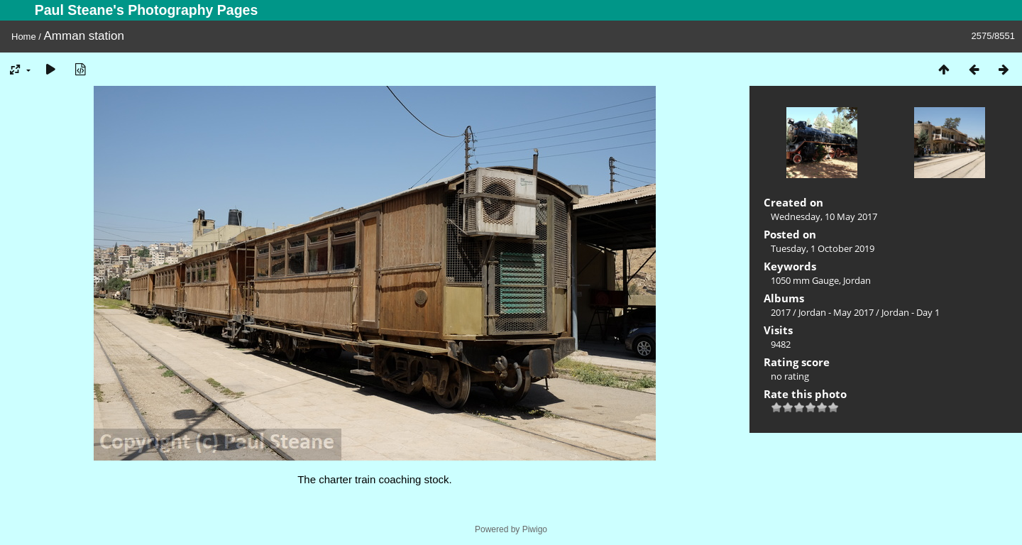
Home (23, 36)
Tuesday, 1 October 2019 (822, 248)
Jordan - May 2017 (836, 312)
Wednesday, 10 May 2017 (824, 216)
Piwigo (534, 529)
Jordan (857, 280)
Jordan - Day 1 (910, 312)
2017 (781, 312)
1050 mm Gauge (805, 280)
